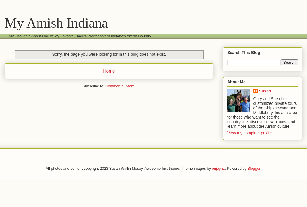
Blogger (254, 168)
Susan (265, 91)
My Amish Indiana (56, 22)
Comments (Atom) (120, 86)
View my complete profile (249, 133)
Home (109, 71)
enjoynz (218, 168)
